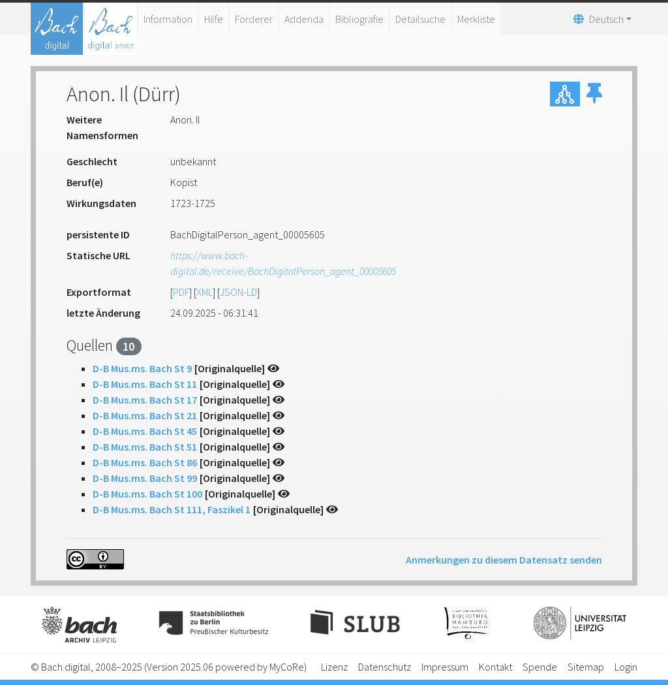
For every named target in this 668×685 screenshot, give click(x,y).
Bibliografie (359, 18)
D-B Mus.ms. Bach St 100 (147, 493)
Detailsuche (420, 18)
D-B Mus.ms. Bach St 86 (145, 462)
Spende (540, 666)
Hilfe (213, 18)
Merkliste (476, 18)
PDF (181, 291)
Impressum (444, 666)
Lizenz (334, 666)
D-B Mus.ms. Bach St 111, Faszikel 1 (171, 509)
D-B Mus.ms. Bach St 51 (145, 446)
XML (204, 291)
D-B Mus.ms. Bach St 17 (145, 399)
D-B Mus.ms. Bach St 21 (145, 415)
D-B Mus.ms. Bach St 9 (142, 368)
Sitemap (586, 666)
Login (626, 666)
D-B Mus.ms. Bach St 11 (145, 383)
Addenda (304, 18)
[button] (594, 94)
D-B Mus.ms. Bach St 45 (145, 431)
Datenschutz (384, 666)
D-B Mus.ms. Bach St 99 (145, 478)
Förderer (254, 18)
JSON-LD (238, 291)
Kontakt (495, 666)
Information (168, 18)
